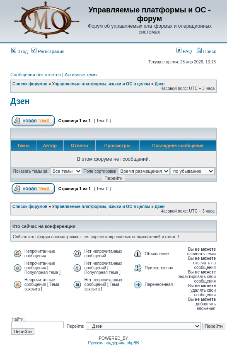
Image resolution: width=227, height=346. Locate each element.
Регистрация (47, 51)
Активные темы (81, 74)
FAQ (184, 51)
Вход (19, 51)
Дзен (160, 84)
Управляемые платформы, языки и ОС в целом (101, 84)
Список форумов (30, 84)
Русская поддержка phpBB (113, 343)
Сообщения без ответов (35, 74)
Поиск (206, 51)
